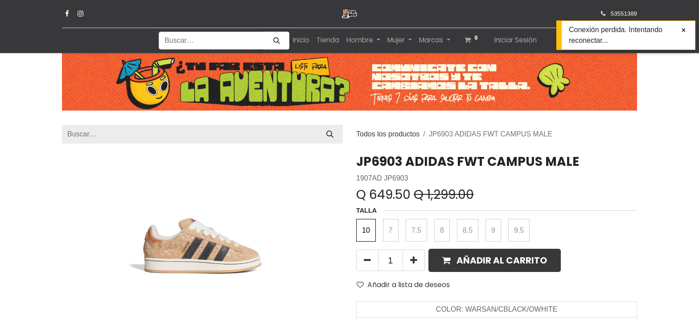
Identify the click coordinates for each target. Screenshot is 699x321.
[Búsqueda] (276, 41)
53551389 (624, 13)
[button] (494, 260)
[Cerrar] (683, 30)
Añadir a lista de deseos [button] (403, 285)
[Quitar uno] (367, 260)
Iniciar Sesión (515, 40)
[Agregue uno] (414, 260)
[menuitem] (301, 40)
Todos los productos (387, 134)
